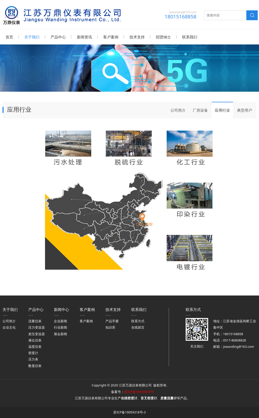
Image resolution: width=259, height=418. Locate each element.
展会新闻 (60, 334)
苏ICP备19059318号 (139, 391)
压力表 (33, 359)
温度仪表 (34, 346)
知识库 (110, 327)
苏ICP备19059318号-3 (129, 412)
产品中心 (58, 36)
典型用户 (244, 109)
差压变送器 (36, 334)
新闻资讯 (84, 36)
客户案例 (110, 36)
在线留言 (137, 327)
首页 (9, 36)
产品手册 (112, 321)
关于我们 (31, 36)
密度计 (33, 353)
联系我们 (189, 36)
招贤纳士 (163, 36)
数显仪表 (34, 365)
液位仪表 (34, 340)
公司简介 (178, 109)
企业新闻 (60, 321)
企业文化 (9, 327)
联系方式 (137, 321)
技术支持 (137, 36)
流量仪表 (34, 321)
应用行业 (222, 109)
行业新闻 (60, 327)
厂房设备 (200, 109)
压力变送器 (36, 327)
